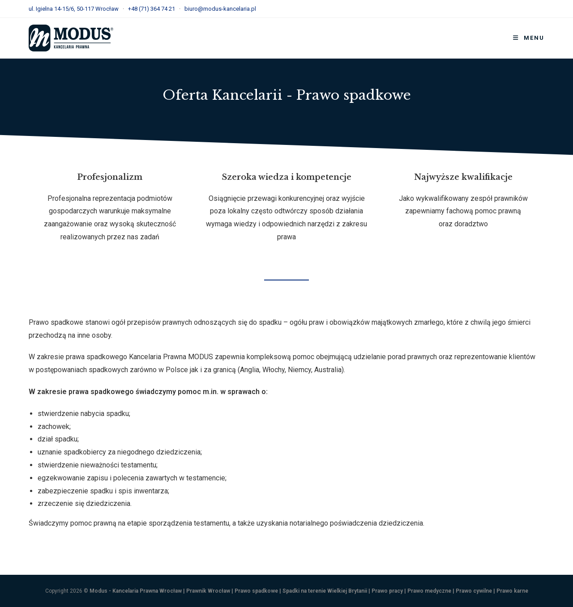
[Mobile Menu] (528, 37)
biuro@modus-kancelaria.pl (220, 8)
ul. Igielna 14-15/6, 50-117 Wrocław (74, 8)
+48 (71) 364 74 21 (151, 8)
